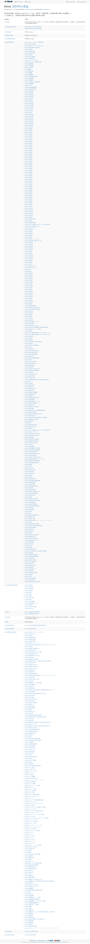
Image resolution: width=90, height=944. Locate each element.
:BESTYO (29, 386)
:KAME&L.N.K (30, 688)
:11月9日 (29, 110)
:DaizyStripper (30, 502)
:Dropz (28, 522)
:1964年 (28, 191)
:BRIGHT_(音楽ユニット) (32, 403)
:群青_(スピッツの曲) (31, 904)
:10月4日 (29, 98)
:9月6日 (28, 316)
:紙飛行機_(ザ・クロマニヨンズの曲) (35, 901)
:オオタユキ (29, 787)
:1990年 (28, 201)
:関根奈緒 (29, 913)
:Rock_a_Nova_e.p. (31, 727)
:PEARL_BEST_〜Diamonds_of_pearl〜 (36, 717)
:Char (28, 466)
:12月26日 (29, 123)
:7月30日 (29, 285)
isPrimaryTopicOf (9, 628)
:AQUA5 (29, 343)
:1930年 (28, 150)
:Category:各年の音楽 (32, 462)
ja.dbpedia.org (46, 9)
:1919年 (28, 136)
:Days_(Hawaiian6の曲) (32, 505)
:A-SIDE (29, 318)
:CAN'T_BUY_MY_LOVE (32, 433)
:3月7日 (28, 251)
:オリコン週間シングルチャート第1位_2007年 (37, 224)
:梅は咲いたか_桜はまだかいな (34, 879)
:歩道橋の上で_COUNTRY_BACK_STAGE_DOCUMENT (39, 881)
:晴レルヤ (29, 870)
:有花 (28, 873)
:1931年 (28, 152)
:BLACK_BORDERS (31, 392)
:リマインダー (30, 841)
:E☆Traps (29, 543)
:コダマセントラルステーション (34, 803)
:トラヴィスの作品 (31, 821)
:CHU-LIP (29, 444)
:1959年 (28, 188)
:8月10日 (29, 291)
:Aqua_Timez (30, 376)
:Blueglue (29, 421)
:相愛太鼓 (29, 888)
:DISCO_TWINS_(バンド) (32, 491)
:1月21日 (29, 213)
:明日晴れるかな (30, 866)
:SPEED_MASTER (31, 731)
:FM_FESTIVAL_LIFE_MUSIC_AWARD (36, 551)
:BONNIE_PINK (30, 394)
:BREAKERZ (30, 399)
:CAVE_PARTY (30, 662)
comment (7, 617)
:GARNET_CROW (31, 572)
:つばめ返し (29, 774)
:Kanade (29, 54)
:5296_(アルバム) (31, 267)
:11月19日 (29, 105)
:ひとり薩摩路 (30, 776)
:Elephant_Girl (30, 536)
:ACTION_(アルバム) (31, 325)
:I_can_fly (29, 680)
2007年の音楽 (20, 6)
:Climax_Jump (30, 469)
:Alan (28, 359)
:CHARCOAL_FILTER (32, 435)
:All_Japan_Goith (31, 361)
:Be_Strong (29, 657)
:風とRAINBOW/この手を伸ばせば (34, 919)
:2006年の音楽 (30, 219)
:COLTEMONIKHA (31, 451)
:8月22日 (29, 300)
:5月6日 (28, 276)
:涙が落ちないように (31, 886)
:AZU (28, 347)
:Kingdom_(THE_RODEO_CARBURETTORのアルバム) (39, 689)
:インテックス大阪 (31, 60)
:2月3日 (28, 235)
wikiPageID (8, 32)
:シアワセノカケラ (31, 809)
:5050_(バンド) (30, 265)
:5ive (28, 269)
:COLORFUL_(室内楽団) (32, 450)
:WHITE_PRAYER (31, 756)
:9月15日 (29, 312)
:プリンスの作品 (30, 828)
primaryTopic (9, 934)
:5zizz (28, 271)
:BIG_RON (29, 390)
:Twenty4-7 (29, 753)
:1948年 (28, 175)
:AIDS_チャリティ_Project (33, 329)
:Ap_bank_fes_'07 (31, 374)
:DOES (28, 496)
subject (7, 611)
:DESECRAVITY (30, 489)
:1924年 (28, 139)
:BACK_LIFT (30, 385)
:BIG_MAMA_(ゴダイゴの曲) (33, 652)
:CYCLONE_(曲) (30, 455)
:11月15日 (29, 103)
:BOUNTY (29, 395)
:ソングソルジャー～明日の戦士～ (34, 42)
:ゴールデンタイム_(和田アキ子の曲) (35, 807)
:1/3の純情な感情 (31, 87)
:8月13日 (29, 293)
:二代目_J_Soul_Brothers (32, 81)
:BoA (28, 422)
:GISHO (28, 49)
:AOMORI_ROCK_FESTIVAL (33, 341)
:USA (28, 599)
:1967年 (28, 193)
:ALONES (29, 336)
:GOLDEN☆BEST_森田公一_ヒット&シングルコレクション (40, 675)
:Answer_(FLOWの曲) (32, 370)
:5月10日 (29, 273)
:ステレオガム (30, 816)
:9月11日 (29, 311)
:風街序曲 (29, 920)
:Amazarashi (29, 365)
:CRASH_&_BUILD (31, 666)
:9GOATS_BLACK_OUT (32, 307)
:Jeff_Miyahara (30, 684)
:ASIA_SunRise (30, 44)
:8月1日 (28, 298)
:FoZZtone (29, 570)
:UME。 (28, 754)
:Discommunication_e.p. (32, 514)
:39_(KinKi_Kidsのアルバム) (33, 240)
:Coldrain (29, 477)
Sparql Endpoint (82, 1)
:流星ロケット (30, 883)
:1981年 (28, 197)
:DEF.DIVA (29, 487)
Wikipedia (35, 942)
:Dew (28, 513)
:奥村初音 (29, 63)
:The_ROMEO (30, 745)
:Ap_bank (29, 372)
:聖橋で (28, 906)
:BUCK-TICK (30, 404)
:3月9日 (28, 253)
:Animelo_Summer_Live (32, 368)
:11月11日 (29, 101)
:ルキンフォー (30, 843)
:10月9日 (29, 99)
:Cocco (28, 475)
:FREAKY (29, 552)
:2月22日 (29, 233)
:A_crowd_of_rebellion (32, 350)
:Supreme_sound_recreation (33, 740)
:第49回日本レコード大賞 (32, 897)
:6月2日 (28, 280)
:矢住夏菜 (29, 895)
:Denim (28, 511)
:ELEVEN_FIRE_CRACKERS (33, 525)
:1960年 (28, 190)
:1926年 (28, 143)
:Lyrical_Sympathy (31, 702)
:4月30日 (29, 260)
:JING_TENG (30, 53)
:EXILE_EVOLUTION (31, 534)
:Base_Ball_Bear (30, 412)
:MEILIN (29, 704)
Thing (13, 9)
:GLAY (28, 576)
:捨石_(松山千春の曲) (31, 864)
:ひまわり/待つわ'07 (31, 778)
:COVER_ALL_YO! (31, 664)
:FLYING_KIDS (30, 549)
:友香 (28, 850)
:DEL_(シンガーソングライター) (34, 45)
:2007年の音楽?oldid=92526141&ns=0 (35, 625)
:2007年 (28, 220)
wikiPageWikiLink (9, 42)
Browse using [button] (19, 1)
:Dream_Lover (30, 518)
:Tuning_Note (30, 751)
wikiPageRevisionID (10, 38)
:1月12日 (29, 208)
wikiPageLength (9, 35)
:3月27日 (29, 247)
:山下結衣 (29, 67)
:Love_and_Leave (31, 698)
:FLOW (28, 547)
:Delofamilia (29, 509)
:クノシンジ (29, 798)
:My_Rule (29, 713)
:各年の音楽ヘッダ (31, 603)
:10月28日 (29, 96)
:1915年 (28, 134)
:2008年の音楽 (30, 222)
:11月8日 (29, 108)
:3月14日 (29, 242)
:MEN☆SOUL (30, 706)
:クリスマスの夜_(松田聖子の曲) (34, 800)
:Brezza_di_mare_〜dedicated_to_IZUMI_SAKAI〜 (38, 661)
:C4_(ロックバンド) (31, 431)
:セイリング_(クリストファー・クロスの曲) (36, 818)
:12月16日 (29, 116)
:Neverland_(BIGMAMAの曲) (33, 715)
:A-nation (29, 320)
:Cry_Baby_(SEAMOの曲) (32, 480)
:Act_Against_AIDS (31, 354)
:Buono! (28, 428)
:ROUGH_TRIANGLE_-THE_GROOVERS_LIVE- (38, 722)
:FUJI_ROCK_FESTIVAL (32, 47)
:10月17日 (29, 92)
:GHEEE (29, 574)
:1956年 (28, 186)
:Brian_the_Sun (30, 426)
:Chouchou (29, 468)
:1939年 (28, 164)
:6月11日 (29, 278)
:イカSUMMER (30, 781)
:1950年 (28, 179)
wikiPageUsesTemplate (11, 585)
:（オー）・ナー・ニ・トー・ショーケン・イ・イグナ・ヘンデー (41, 928)
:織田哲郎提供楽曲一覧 (32, 902)
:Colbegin (29, 586)
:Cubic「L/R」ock (31, 668)
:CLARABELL (30, 446)
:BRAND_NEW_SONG (32, 397)
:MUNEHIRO (30, 58)
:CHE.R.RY (29, 437)
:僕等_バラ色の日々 (31, 846)
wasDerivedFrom (9, 625)
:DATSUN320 (30, 484)
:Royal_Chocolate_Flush (32, 729)
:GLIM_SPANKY (30, 578)
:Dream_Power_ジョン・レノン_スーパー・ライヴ (38, 520)
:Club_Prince (30, 473)
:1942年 (28, 168)
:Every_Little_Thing (31, 538)
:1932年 (28, 154)
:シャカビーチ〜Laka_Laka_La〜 (34, 810)
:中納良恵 (29, 80)
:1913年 (28, 132)
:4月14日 (29, 255)
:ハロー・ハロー (30, 823)
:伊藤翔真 (29, 83)
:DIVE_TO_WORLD (31, 493)
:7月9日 (28, 289)
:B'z (28, 381)
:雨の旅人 (29, 915)
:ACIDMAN (29, 323)
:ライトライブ (30, 839)
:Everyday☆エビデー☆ (32, 540)
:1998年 (28, 204)
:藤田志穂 (29, 910)
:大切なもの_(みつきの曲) (32, 854)
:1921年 (28, 137)
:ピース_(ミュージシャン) (32, 827)
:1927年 (28, 145)
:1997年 (28, 202)
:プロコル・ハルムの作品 (32, 830)
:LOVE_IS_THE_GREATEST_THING (35, 693)
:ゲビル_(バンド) (30, 801)
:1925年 (28, 141)
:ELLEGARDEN (30, 527)
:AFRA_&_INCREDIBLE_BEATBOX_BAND (36, 327)
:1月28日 (29, 215)
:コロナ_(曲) (29, 805)
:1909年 (28, 128)
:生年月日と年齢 (30, 606)
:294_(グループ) (30, 228)
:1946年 (28, 172)
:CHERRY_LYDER (31, 442)
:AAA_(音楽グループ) (31, 321)
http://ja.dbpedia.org (29, 9)
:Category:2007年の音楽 (32, 460)
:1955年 (28, 184)
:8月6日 (28, 303)
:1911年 (28, 130)
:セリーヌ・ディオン (31, 819)
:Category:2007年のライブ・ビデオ (35, 459)
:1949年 (28, 177)
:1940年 (28, 166)
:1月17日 (29, 210)
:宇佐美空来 (29, 65)
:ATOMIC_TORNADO (32, 345)
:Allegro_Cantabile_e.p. (32, 648)
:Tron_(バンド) (30, 749)
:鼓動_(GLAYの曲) (31, 926)
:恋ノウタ (29, 861)
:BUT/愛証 (29, 408)
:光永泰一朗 (29, 848)
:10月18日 (29, 94)
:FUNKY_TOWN (30, 560)
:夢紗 (28, 852)
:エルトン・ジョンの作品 (32, 785)
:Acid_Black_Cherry (31, 352)
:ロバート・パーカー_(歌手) (33, 845)
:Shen (28, 736)
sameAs (8, 931)
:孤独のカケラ (30, 857)
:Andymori (29, 367)
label (6, 622)
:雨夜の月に (29, 917)
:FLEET (28, 545)
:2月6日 (28, 237)
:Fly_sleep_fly (30, 569)
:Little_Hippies (30, 56)
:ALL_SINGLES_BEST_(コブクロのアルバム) (37, 332)
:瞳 (27, 892)
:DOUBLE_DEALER (31, 498)
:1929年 (28, 148)
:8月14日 (29, 294)
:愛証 (28, 69)
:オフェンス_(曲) (30, 789)
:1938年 (28, 163)
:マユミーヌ (29, 834)
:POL (28, 594)
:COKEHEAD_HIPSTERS (32, 448)
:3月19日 (29, 246)
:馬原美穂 (29, 922)
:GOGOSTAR (30, 579)
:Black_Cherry (30, 415)
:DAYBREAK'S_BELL (31, 486)
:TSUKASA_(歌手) (31, 744)
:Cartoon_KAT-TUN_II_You (33, 457)
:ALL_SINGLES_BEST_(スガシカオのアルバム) (37, 334)
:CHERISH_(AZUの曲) (32, 439)
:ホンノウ (29, 832)
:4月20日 (29, 256)
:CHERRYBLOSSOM (31, 441)
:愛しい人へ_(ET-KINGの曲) (33, 863)
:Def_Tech (29, 507)
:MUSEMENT (30, 707)
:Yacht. (28, 762)
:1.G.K (28, 85)
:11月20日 (29, 107)
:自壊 (28, 908)
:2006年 (28, 217)
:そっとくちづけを (31, 771)
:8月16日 (29, 296)
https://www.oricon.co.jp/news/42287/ (33, 26)
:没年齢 (28, 604)
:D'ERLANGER (30, 482)
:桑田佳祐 (29, 875)
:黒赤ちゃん (29, 924)
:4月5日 (28, 262)
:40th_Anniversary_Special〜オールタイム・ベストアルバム (40, 644)
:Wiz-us (28, 758)
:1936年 (28, 159)
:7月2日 (28, 284)
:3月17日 (29, 244)
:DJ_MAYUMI (30, 495)
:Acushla (29, 356)
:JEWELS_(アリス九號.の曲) (33, 682)
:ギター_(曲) (29, 792)
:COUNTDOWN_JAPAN (32, 453)
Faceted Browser (70, 1)
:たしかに (29, 772)
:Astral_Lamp (30, 377)
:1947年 (28, 173)
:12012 (28, 112)
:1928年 (28, 146)
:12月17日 (29, 118)
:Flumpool (29, 567)
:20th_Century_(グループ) (32, 226)
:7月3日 (28, 287)
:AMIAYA (29, 339)
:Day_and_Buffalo (31, 504)
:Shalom (29, 735)
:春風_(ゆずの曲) (30, 868)
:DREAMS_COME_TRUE (32, 500)
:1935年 (28, 157)
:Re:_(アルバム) (30, 724)
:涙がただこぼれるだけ (32, 884)
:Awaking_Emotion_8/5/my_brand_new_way (37, 379)
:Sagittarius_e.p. (30, 733)
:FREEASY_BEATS (31, 554)
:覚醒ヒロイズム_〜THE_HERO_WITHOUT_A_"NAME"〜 (40, 911)
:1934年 (28, 155)
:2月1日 (28, 231)
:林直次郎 (29, 71)
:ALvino (28, 338)
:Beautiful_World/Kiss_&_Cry (33, 413)
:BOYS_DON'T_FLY (31, 653)
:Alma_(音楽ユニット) (32, 363)
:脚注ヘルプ (29, 608)
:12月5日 (29, 127)
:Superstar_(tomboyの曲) (32, 738)
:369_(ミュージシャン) (32, 238)
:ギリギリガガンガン (31, 796)
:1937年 (28, 161)
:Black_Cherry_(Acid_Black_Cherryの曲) (36, 417)
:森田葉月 (29, 74)
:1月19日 (29, 211)
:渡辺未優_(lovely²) (31, 76)
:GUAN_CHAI (30, 51)
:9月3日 (28, 314)
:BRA (28, 585)
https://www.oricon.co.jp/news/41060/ (33, 28)
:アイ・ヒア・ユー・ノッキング (34, 780)
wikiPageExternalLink (10, 26)
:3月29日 (29, 249)
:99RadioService (30, 305)
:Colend (29, 588)
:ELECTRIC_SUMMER (32, 524)
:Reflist (28, 595)
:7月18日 (29, 282)
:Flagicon (29, 590)
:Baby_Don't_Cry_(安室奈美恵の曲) (35, 410)
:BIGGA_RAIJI (30, 388)
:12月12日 (29, 114)
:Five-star (29, 563)
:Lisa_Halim (29, 697)
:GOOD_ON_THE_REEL (32, 581)
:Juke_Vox (29, 686)
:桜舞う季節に (30, 877)
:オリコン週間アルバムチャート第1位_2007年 (37, 430)
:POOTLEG (29, 718)
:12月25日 (29, 121)
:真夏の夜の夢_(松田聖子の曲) (33, 890)
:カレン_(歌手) (30, 790)
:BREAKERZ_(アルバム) (32, 401)
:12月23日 (29, 119)
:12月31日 (29, 125)
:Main (28, 592)
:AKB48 (28, 330)
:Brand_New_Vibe (31, 424)
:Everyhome (29, 542)
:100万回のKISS (30, 89)
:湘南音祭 (29, 78)
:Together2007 (30, 747)
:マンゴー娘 (29, 836)
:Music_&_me (30, 711)
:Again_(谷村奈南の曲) (32, 358)
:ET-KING (29, 531)
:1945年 (28, 170)
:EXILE (28, 533)
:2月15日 (29, 229)
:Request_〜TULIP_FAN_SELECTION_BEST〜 (37, 726)
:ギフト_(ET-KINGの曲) (32, 794)
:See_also (29, 597)
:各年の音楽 (29, 601)
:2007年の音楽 (30, 628)
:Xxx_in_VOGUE (30, 760)
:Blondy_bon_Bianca (31, 419)
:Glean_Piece (30, 677)
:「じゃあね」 (30, 767)
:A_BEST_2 (29, 348)
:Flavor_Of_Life (30, 565)
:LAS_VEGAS (30, 691)
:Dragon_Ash (30, 516)
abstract (7, 22)
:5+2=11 (29, 264)
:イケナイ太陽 (30, 783)
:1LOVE (28, 206)
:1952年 (28, 182)
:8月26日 (29, 302)
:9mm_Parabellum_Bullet (32, 309)
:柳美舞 (28, 72)
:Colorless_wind (30, 478)
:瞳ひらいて (29, 893)
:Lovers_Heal (30, 700)
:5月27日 (29, 274)
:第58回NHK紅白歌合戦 (32, 899)
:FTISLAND (29, 558)
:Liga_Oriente (30, 695)
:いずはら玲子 (30, 769)
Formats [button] (28, 1)
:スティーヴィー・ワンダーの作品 (34, 814)
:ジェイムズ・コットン (32, 812)
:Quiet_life (29, 720)
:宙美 (28, 859)
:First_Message (30, 561)
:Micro (28, 709)
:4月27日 (29, 258)
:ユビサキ (29, 837)
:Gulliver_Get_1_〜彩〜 (32, 679)
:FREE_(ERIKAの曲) (31, 556)
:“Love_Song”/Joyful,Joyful (33, 765)
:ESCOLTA (29, 529)
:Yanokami (29, 763)
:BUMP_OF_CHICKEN (32, 406)
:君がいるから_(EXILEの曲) (33, 62)
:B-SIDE (29, 383)
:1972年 (28, 195)
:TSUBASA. (29, 742)
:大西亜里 (29, 855)
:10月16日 (29, 90)
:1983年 (28, 199)
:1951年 (28, 181)
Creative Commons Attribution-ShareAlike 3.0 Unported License (57, 942)
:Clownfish (29, 471)
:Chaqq (28, 464)
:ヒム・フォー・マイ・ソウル (33, 825)
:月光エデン (29, 872)
